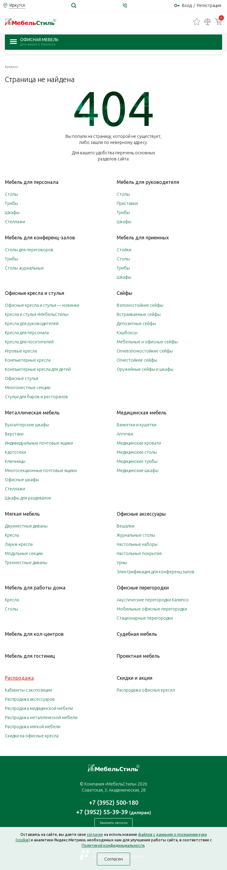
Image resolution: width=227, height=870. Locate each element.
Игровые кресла (21, 351)
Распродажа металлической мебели (41, 717)
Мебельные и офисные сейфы (147, 341)
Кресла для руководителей (32, 323)
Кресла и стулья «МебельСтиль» (37, 314)
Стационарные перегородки (145, 618)
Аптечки (125, 433)
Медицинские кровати (139, 443)
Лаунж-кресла (19, 544)
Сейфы (124, 293)
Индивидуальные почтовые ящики (39, 443)
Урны (122, 562)
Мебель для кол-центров (34, 634)
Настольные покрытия (139, 553)
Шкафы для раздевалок (28, 498)
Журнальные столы (136, 535)
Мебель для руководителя (148, 182)
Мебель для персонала (32, 182)
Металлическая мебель (32, 412)
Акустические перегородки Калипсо (153, 599)
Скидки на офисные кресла (32, 735)
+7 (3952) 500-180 (113, 802)
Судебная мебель (137, 634)
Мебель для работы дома (35, 587)
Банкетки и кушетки (136, 424)
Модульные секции (24, 553)
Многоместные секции (27, 387)
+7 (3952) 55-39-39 (113, 811)
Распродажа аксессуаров (30, 699)
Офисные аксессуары (141, 514)
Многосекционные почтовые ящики (41, 470)
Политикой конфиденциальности (113, 845)
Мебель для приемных (143, 237)
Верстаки (14, 433)
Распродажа (19, 678)
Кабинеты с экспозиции (28, 690)
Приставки (127, 203)
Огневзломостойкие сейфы (145, 351)
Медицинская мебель (141, 412)
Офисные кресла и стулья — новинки (42, 305)
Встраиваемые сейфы (139, 314)
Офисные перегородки (143, 587)
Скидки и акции (134, 678)
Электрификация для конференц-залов (155, 571)
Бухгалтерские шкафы (27, 424)
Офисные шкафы (22, 479)
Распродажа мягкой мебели (32, 726)
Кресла (12, 535)
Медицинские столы (137, 452)
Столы (11, 194)
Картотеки (15, 452)
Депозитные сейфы (136, 323)
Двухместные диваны (26, 526)
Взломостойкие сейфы (140, 305)
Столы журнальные (24, 268)
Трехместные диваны (26, 562)
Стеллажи (15, 221)
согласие (95, 834)
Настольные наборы (137, 544)
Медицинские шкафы (137, 470)
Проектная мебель (138, 656)
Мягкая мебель (22, 514)
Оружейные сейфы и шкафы (145, 369)
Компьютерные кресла (28, 360)
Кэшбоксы (127, 332)
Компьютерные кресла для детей (38, 369)
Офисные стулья (21, 378)
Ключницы (15, 461)
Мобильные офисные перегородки (152, 609)
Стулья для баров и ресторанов (36, 396)
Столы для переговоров (29, 249)
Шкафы (12, 212)
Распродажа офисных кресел (146, 690)
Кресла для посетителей (29, 341)
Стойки (124, 249)
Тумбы (11, 203)
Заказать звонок (113, 823)
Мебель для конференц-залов (40, 237)
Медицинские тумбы (137, 461)
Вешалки (125, 526)
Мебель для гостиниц (30, 656)
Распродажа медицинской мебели (39, 708)
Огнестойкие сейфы (137, 360)
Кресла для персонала (27, 332)
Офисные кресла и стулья (34, 293)
